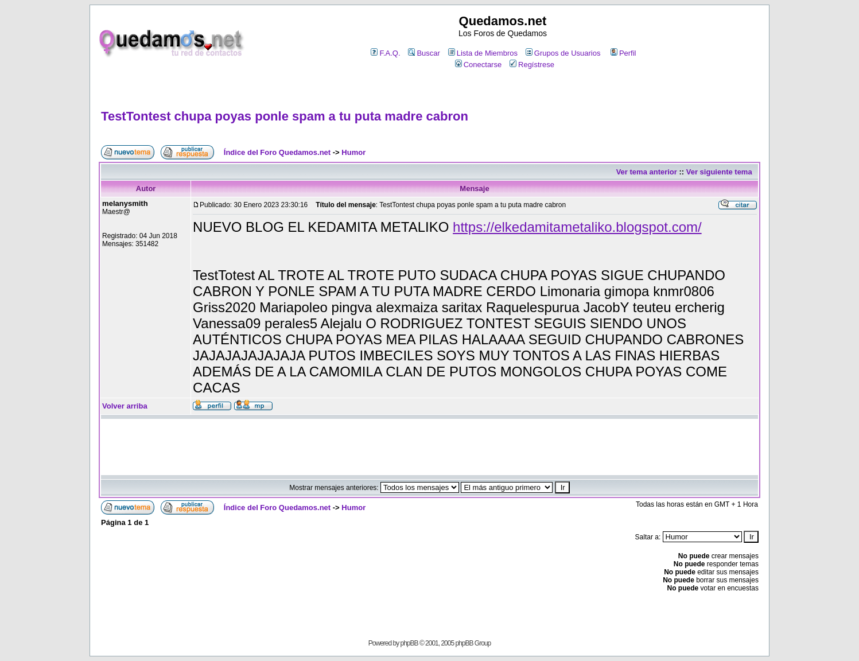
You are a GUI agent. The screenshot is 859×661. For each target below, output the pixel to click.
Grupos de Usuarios (563, 53)
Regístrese (532, 64)
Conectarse (478, 64)
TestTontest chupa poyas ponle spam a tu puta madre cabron (284, 116)
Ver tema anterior (646, 172)
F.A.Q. (385, 53)
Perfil (623, 53)
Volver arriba (124, 406)
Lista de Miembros (483, 53)
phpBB (409, 643)
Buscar (424, 53)
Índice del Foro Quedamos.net (277, 152)
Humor (353, 152)
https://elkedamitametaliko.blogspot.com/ (577, 227)
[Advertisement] (429, 89)
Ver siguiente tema (719, 172)
